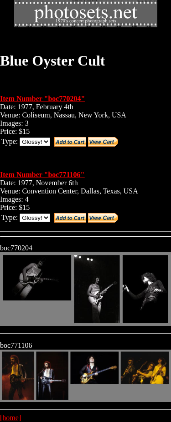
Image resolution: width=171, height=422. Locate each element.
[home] (10, 418)
